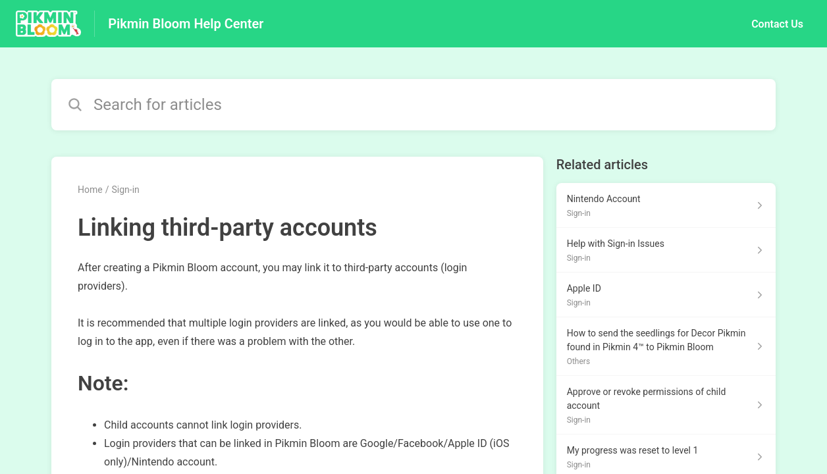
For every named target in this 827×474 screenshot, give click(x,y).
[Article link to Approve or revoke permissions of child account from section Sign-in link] (666, 405)
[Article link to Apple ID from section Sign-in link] (666, 295)
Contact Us (777, 24)
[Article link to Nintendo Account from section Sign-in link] (666, 205)
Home (90, 189)
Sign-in (125, 189)
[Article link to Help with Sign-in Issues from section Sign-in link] (666, 250)
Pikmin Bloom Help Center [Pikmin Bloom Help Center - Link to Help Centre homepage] (185, 24)
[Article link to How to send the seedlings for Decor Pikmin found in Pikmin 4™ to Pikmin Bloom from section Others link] (666, 346)
